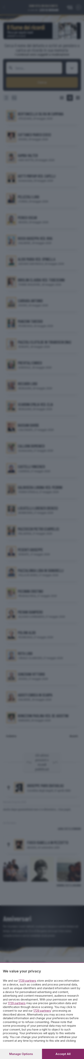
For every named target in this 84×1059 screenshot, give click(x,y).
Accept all (63, 1054)
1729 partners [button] (27, 980)
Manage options (21, 1054)
